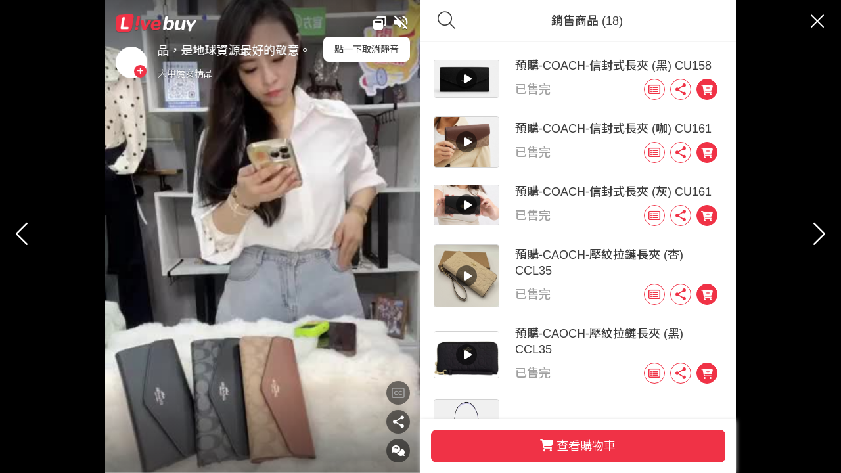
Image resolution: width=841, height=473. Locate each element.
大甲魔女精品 (234, 73)
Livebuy (205, 23)
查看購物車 (553, 446)
